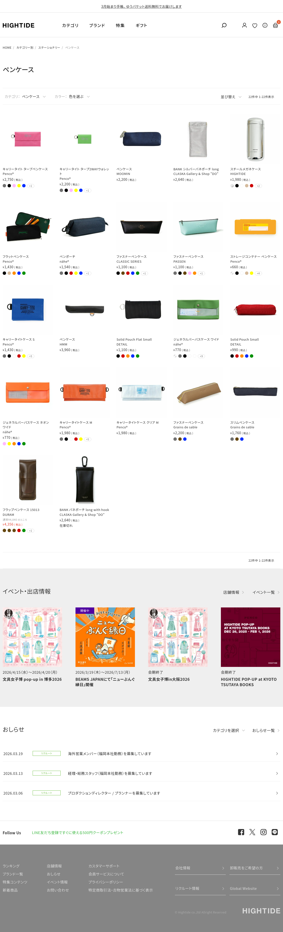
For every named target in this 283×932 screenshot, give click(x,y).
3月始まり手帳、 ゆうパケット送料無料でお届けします (141, 6)
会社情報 (182, 867)
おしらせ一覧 (263, 730)
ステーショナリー (49, 47)
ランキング (11, 865)
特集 (120, 25)
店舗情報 (231, 592)
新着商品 (10, 890)
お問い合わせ (58, 890)
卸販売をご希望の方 (246, 867)
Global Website (243, 888)
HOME (7, 47)
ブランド (97, 25)
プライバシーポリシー (105, 881)
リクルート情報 (187, 888)
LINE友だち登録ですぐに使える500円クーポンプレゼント (77, 832)
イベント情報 (57, 881)
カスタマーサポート (103, 865)
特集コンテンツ (15, 881)
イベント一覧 (264, 592)
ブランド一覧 (13, 873)
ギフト (141, 25)
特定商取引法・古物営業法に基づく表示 (120, 890)
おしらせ (53, 873)
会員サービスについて (106, 873)
